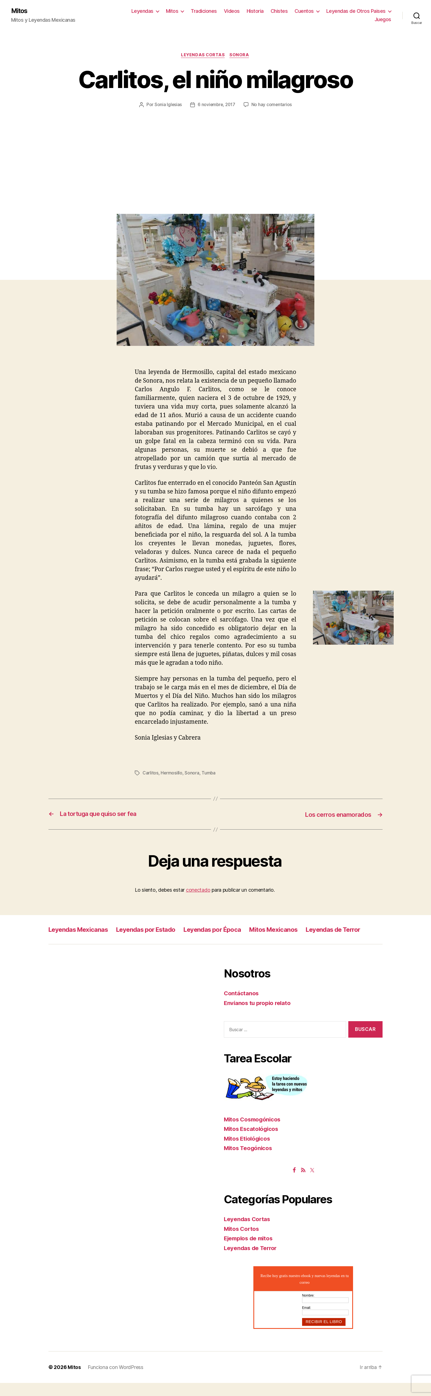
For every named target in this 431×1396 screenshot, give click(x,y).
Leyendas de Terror (78, 942)
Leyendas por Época (229, 930)
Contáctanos (241, 1006)
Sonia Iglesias (167, 105)
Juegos (382, 20)
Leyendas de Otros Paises (356, 11)
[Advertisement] (215, 150)
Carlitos (150, 773)
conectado (198, 890)
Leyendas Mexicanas (81, 930)
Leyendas (142, 11)
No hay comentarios (272, 105)
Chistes (279, 11)
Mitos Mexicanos (296, 930)
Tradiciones (204, 11)
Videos (232, 11)
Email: (306, 1321)
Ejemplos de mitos (250, 1251)
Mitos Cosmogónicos (253, 1132)
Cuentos (304, 11)
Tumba (209, 773)
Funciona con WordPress (115, 1380)
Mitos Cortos (242, 1241)
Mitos (20, 11)
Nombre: (308, 1309)
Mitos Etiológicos (248, 1151)
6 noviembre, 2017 (216, 105)
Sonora (240, 55)
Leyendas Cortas (203, 55)
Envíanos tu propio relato (258, 1016)
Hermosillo (171, 773)
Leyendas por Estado (156, 930)
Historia (255, 11)
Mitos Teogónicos (249, 1161)
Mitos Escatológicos (252, 1141)
